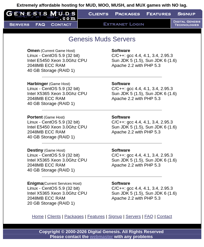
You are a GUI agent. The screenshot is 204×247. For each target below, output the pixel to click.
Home (38, 216)
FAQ (148, 216)
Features (96, 216)
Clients (54, 216)
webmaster (101, 236)
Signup (115, 216)
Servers (133, 216)
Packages (74, 216)
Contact (164, 216)
